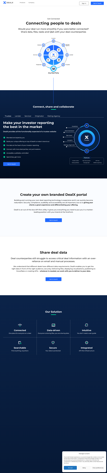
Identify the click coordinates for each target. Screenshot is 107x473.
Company (31, 2)
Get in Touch (97, 3)
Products (22, 2)
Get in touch (11, 164)
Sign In (84, 3)
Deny (84, 468)
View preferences (98, 468)
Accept (70, 468)
